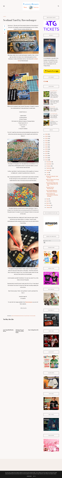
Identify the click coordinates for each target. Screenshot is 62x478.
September (49, 168)
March (48, 203)
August (48, 170)
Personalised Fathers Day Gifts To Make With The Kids (52, 184)
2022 (46, 143)
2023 (46, 140)
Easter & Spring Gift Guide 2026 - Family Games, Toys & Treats (54, 102)
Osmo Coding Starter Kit (33, 330)
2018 (46, 151)
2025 (46, 136)
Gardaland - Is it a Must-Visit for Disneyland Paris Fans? (54, 123)
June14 (4, 16)
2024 (46, 138)
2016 (46, 155)
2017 (46, 153)
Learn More (29, 476)
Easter (51, 99)
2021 (46, 145)
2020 (46, 147)
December (49, 162)
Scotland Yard (26, 315)
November (49, 164)
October (48, 166)
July (47, 172)
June (47, 174)
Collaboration (53, 90)
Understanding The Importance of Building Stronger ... (52, 195)
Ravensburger (28, 302)
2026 (46, 134)
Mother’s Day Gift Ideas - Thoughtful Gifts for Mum (54, 110)
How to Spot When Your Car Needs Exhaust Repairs (54, 116)
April (47, 201)
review (21, 315)
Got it (34, 476)
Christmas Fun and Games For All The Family (20, 331)
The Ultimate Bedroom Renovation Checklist (51, 191)
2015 (46, 157)
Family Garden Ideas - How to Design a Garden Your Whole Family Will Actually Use (54, 94)
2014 (46, 160)
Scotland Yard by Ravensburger (50, 188)
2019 (46, 149)
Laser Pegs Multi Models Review (8, 330)
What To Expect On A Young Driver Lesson (52, 180)
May (47, 199)
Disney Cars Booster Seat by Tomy (52, 177)
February (48, 205)
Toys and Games (32, 315)
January (48, 207)
